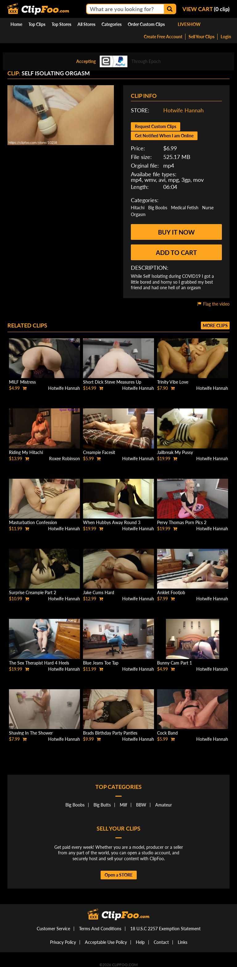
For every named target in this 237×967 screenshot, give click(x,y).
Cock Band (167, 733)
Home (16, 24)
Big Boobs (157, 207)
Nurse (208, 207)
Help (140, 942)
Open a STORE (119, 874)
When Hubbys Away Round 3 (111, 522)
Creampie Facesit (99, 452)
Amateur (163, 804)
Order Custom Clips (146, 24)
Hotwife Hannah (183, 110)
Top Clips (36, 24)
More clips (215, 325)
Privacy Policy (63, 942)
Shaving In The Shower (31, 733)
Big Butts (102, 804)
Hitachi (137, 207)
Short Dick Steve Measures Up (112, 382)
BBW (141, 804)
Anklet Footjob (171, 592)
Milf (123, 804)
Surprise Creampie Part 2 (32, 592)
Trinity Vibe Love (172, 382)
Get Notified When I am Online (164, 135)
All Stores (86, 24)
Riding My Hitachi (26, 452)
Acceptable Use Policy (106, 942)
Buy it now (176, 232)
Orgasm (138, 214)
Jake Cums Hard (98, 592)
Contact (161, 942)
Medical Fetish (184, 207)
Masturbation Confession (33, 522)
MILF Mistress (22, 382)
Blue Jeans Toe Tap (100, 662)
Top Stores (61, 24)
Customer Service (53, 928)
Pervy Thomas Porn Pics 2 (181, 522)
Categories (112, 24)
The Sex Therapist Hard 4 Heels (39, 662)
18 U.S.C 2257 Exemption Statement (165, 928)
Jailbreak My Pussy (175, 452)
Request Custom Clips (155, 126)
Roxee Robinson (64, 458)
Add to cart (176, 252)
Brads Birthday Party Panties (110, 733)
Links (182, 942)
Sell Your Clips (201, 36)
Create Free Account (163, 36)
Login (226, 36)
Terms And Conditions (100, 928)
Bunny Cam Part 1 (174, 662)
